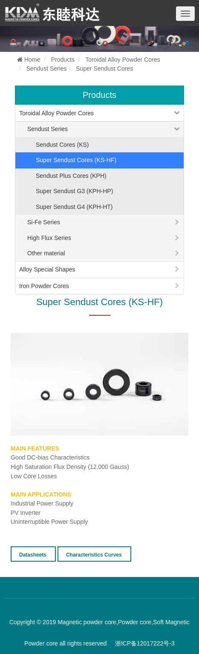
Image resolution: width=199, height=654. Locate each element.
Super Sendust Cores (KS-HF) (76, 160)
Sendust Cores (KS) (62, 144)
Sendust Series (46, 68)
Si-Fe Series (43, 222)
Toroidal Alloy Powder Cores (122, 59)
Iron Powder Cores (44, 286)
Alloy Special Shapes (47, 269)
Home (28, 59)
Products (63, 59)
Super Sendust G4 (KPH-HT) (74, 206)
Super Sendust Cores (104, 68)
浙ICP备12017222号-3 (145, 643)
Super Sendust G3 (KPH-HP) (74, 191)
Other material (46, 253)
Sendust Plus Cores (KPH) (71, 175)
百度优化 (50, 604)
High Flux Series (49, 237)
